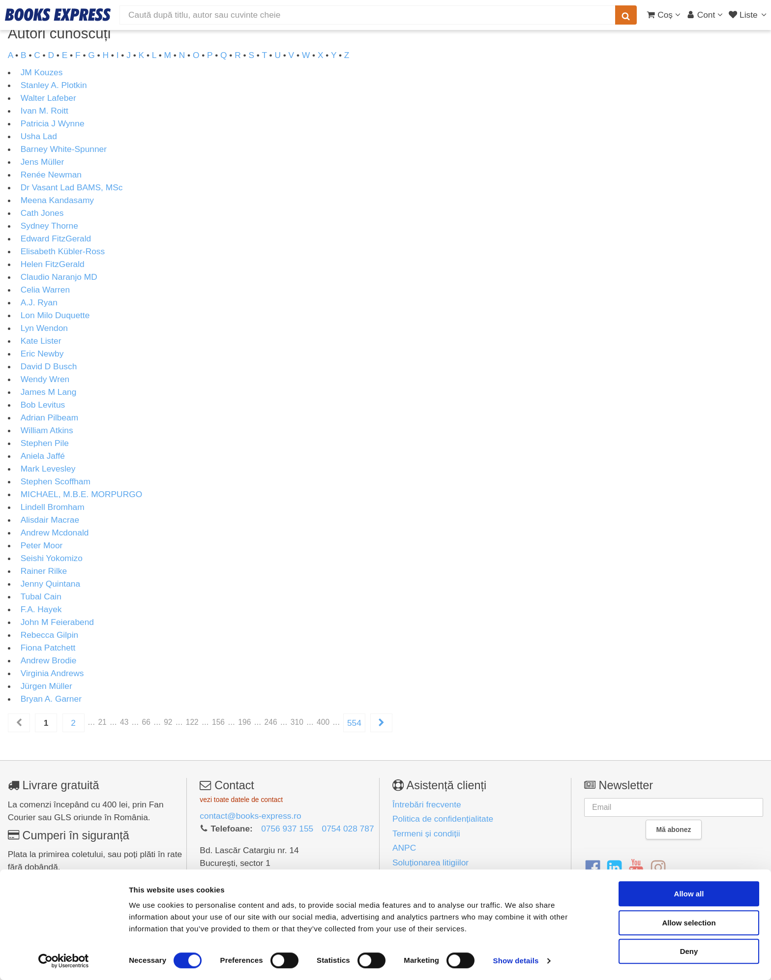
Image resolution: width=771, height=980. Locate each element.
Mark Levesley (48, 469)
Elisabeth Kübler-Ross (63, 251)
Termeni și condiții (426, 833)
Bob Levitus (43, 405)
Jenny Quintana (50, 584)
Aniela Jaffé (43, 456)
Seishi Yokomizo (52, 558)
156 (218, 722)
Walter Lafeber (48, 98)
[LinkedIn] (614, 868)
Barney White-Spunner (64, 149)
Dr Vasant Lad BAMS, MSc (72, 187)
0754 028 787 (348, 828)
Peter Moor (42, 545)
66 (146, 722)
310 (297, 722)
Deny (689, 951)
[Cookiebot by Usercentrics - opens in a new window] (64, 960)
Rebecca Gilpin (50, 635)
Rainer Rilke (44, 571)
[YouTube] (636, 868)
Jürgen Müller (46, 686)
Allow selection (688, 923)
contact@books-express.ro (250, 816)
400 (323, 722)
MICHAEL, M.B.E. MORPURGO (81, 494)
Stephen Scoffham (55, 481)
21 (102, 722)
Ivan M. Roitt (44, 111)
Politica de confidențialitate (442, 819)
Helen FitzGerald (53, 264)
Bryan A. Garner (51, 699)
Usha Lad (39, 136)
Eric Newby (42, 353)
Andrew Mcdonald (55, 532)
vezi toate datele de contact (241, 799)
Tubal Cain (41, 596)
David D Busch (49, 366)
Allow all (689, 894)
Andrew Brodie (49, 660)
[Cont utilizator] (704, 15)
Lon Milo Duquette (55, 315)
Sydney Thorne (49, 226)
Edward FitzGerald (56, 238)
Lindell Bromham (53, 507)
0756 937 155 (287, 828)
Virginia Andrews (52, 673)
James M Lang (49, 392)
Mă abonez (673, 829)
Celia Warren (45, 290)
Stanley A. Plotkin (54, 85)
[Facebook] (592, 868)
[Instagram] (658, 868)
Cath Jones (42, 213)
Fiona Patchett (48, 648)
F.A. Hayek (41, 609)
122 (192, 722)
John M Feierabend (57, 622)
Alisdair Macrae (50, 520)
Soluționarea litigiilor (430, 862)
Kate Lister (41, 341)
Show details (516, 960)
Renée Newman (51, 174)
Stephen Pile (45, 443)
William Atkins (47, 430)
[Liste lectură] (749, 15)
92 (168, 722)
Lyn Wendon (44, 328)
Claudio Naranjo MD (59, 277)
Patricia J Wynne (53, 123)
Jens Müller (42, 162)
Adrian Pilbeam (50, 417)
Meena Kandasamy (57, 200)
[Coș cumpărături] (664, 15)
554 (354, 723)
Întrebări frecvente (426, 804)
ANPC (404, 848)
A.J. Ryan (39, 302)
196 (244, 722)
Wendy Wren (45, 379)
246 (271, 722)
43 (124, 722)
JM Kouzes (42, 72)
